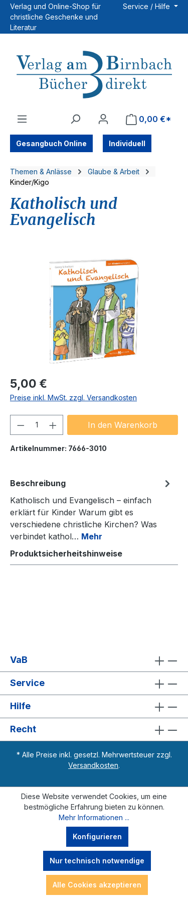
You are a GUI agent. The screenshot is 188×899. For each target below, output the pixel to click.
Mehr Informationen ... (94, 817)
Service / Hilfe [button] (147, 6)
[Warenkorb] (148, 119)
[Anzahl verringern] (20, 425)
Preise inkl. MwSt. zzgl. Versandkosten (73, 397)
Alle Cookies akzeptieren (97, 884)
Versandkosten (93, 765)
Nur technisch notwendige (97, 860)
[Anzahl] (37, 425)
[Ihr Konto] (103, 119)
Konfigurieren (97, 836)
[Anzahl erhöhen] (53, 425)
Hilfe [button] (94, 706)
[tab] (91, 509)
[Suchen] (75, 119)
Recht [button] (94, 729)
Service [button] (94, 683)
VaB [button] (94, 660)
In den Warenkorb (122, 425)
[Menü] (22, 119)
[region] (94, 310)
